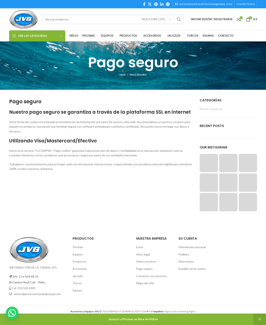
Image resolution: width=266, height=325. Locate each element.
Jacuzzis (78, 276)
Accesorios (80, 268)
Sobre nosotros (146, 261)
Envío (139, 247)
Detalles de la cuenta (192, 268)
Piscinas (78, 247)
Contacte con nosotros (151, 276)
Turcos (77, 283)
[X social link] (150, 4)
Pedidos (183, 254)
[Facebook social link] (144, 4)
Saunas (77, 290)
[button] (12, 313)
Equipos (78, 254)
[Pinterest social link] (156, 4)
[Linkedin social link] (162, 4)
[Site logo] (23, 19)
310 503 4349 (26, 288)
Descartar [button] (260, 319)
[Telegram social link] (168, 4)
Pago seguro (144, 268)
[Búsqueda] (112, 19)
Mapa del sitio (145, 283)
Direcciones (186, 261)
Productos (79, 261)
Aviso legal (143, 254)
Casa (122, 74)
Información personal (192, 247)
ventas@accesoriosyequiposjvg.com (37, 294)
